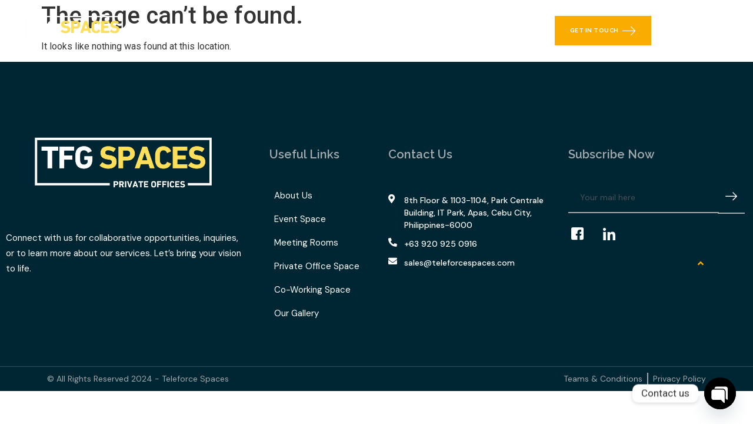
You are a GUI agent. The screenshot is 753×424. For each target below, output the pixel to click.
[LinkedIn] (615, 234)
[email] (643, 198)
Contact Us (478, 30)
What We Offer (250, 30)
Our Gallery (411, 30)
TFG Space (337, 30)
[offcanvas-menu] (731, 30)
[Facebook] (583, 234)
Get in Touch (603, 31)
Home (181, 30)
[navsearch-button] (703, 30)
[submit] (731, 198)
